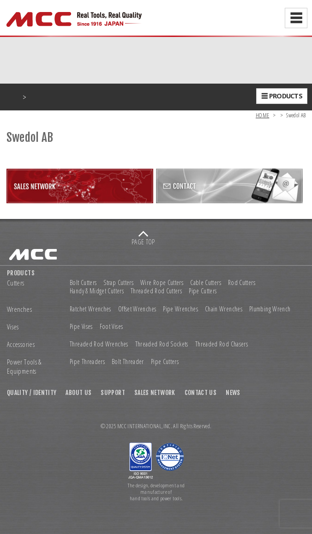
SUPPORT (113, 392)
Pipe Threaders (87, 362)
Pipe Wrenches (180, 309)
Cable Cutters (205, 283)
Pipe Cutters (202, 291)
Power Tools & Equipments (24, 367)
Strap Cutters (118, 283)
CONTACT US (201, 392)
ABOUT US (78, 392)
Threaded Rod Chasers (221, 344)
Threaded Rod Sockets (161, 344)
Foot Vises (111, 326)
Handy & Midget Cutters (97, 291)
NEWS (233, 392)
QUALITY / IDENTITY (31, 392)
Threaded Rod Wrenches (99, 344)
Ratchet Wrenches (90, 309)
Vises (13, 326)
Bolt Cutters (83, 283)
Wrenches (19, 309)
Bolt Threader (128, 362)
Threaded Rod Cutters (156, 291)
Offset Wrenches (137, 309)
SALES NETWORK (154, 392)
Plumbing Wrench (269, 309)
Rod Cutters (241, 283)
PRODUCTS (21, 273)
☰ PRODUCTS (281, 95)
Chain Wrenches (223, 309)
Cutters (15, 283)
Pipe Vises (81, 326)
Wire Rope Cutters (161, 283)
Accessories (21, 344)
